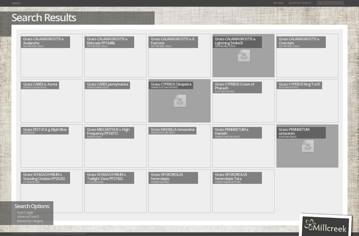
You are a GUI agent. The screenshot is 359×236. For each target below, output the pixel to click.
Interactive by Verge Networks (71, 233)
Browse (278, 3)
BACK (15, 3)
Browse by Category (30, 221)
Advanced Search (300, 3)
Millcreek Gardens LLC (27, 233)
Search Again (25, 212)
